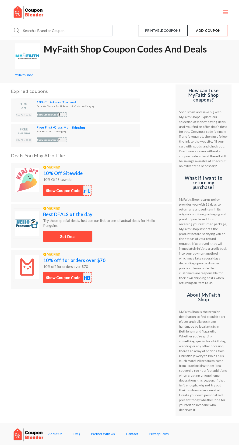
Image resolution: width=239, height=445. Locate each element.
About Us (55, 433)
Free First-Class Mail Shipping (61, 127)
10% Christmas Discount (56, 102)
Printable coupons (162, 30)
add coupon (208, 30)
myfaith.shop (24, 75)
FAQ (77, 433)
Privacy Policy (159, 433)
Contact (132, 433)
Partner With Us (103, 433)
